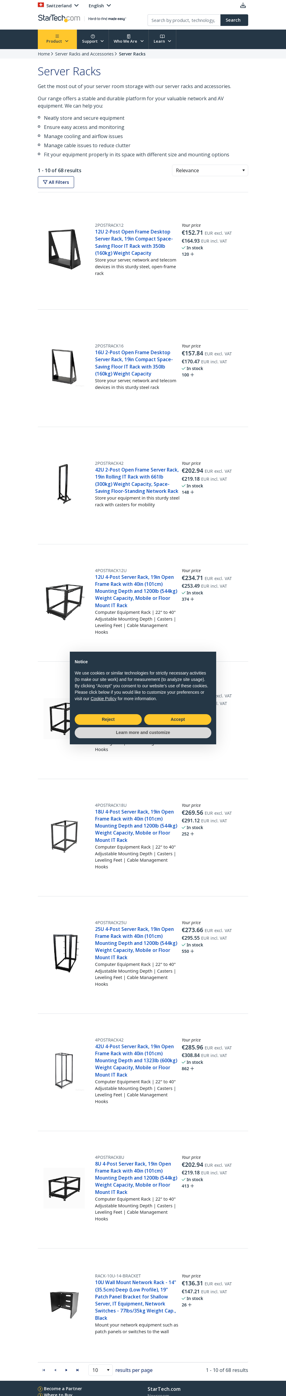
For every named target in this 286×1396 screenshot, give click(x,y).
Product (57, 39)
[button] (243, 170)
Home (44, 54)
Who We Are (129, 39)
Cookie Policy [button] (103, 698)
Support (93, 39)
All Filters (56, 182)
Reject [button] (108, 719)
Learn (162, 39)
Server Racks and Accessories (84, 54)
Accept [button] (178, 719)
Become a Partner (63, 1388)
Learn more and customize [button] (143, 732)
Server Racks (132, 54)
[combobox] (210, 170)
